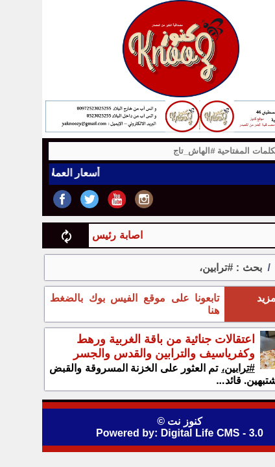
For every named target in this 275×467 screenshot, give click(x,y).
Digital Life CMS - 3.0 (170, 432)
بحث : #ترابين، (188, 267)
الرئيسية (252, 267)
